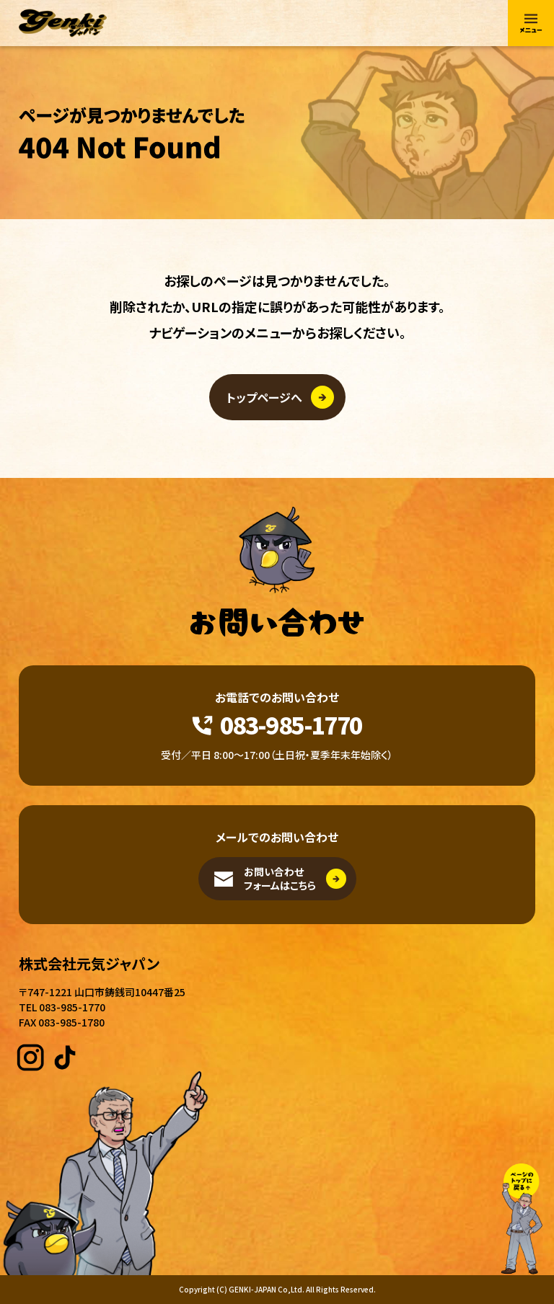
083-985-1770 (291, 724)
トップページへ (264, 397)
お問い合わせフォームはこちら (280, 878)
